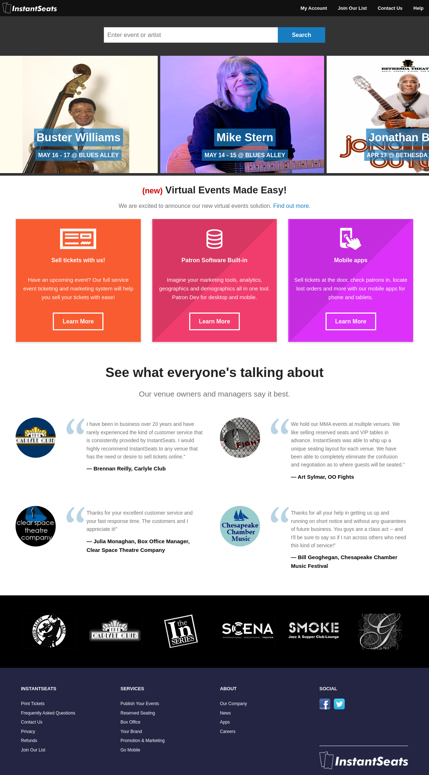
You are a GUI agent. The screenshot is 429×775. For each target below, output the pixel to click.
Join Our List (352, 8)
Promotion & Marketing (142, 740)
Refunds (29, 740)
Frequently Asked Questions (48, 713)
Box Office (130, 722)
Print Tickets (32, 703)
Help (418, 8)
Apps (225, 722)
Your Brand (131, 731)
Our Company (233, 703)
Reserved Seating (137, 713)
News (225, 713)
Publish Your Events (139, 703)
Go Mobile (130, 750)
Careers (227, 731)
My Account (314, 8)
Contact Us (390, 8)
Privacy (28, 731)
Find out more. (291, 206)
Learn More (78, 321)
